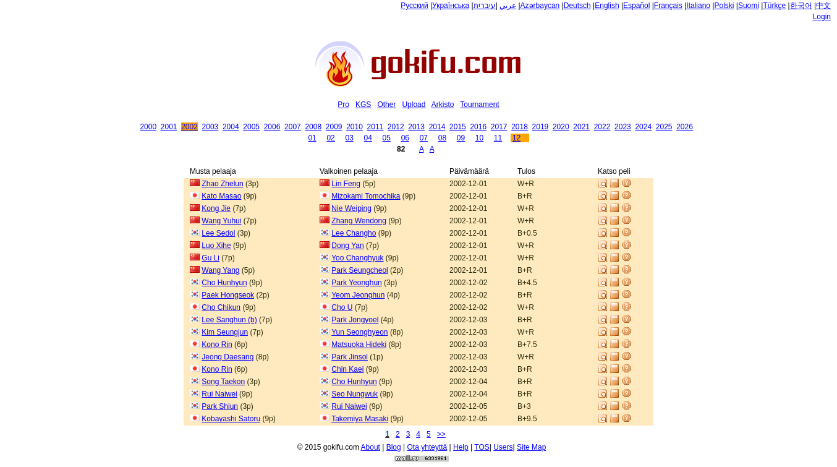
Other (386, 104)
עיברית (485, 5)
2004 (231, 126)
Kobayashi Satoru (231, 418)
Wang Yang (220, 270)
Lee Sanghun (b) (229, 319)
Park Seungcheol (359, 270)
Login (822, 16)
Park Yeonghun (356, 282)
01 (312, 138)
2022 (602, 126)
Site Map (531, 447)
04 (368, 138)
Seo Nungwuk (354, 394)
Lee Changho (353, 233)
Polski (724, 5)
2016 (478, 126)
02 (330, 138)
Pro (343, 104)
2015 (457, 126)
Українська (450, 5)
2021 (581, 126)
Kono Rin (217, 344)
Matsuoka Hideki (358, 344)
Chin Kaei (347, 369)
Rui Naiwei (219, 394)
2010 (354, 126)
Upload (413, 104)
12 (516, 138)
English (607, 5)
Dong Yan (347, 245)
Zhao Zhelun (222, 183)
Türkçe (774, 5)
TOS (481, 447)
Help (461, 447)
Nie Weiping (351, 208)
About (370, 447)
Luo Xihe (216, 245)
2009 (334, 126)
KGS (363, 104)
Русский (414, 5)
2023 (622, 126)
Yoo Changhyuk (357, 258)
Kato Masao (221, 196)
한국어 (801, 5)
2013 (416, 126)
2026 (684, 126)
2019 (540, 126)
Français (668, 5)
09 (461, 138)
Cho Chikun (221, 307)
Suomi (748, 5)
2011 (375, 126)
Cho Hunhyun (224, 282)
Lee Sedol (218, 233)
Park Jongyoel (354, 319)
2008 (313, 126)
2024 (643, 126)
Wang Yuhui (221, 220)
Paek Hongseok (228, 295)
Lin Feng (345, 183)
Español (636, 5)
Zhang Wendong (358, 220)
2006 (272, 126)
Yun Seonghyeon (359, 332)
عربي (507, 5)
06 (405, 138)
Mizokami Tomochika (365, 196)
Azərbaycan (540, 5)
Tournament (479, 104)
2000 (148, 126)
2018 (519, 126)
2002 (189, 126)
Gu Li (210, 258)
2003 (210, 126)
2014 (437, 126)
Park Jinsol (349, 357)
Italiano (698, 5)
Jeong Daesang (227, 357)
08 (442, 138)
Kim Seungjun (225, 332)
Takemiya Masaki (359, 418)
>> (441, 434)
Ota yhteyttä (427, 447)
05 (387, 138)
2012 (396, 126)
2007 (292, 126)
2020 (561, 126)
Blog (393, 447)
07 (424, 138)
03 (349, 138)
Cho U (341, 307)
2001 (169, 126)
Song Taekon (223, 381)
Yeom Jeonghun (358, 295)
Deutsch (577, 5)
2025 (664, 126)
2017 (499, 126)
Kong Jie (216, 208)
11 (498, 138)
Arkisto (442, 104)
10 (479, 138)
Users (502, 447)
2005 (251, 126)
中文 (823, 5)
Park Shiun (220, 406)
